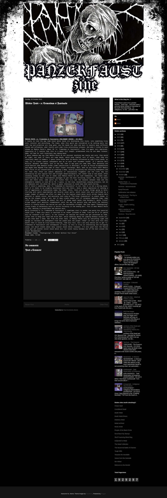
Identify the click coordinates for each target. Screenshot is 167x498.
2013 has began (128, 311)
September (122, 218)
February (122, 238)
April (120, 232)
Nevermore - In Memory (131, 357)
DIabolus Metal (120, 420)
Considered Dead (120, 409)
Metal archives (119, 423)
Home (67, 304)
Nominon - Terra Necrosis (126, 214)
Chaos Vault (119, 406)
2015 (119, 157)
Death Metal (119, 413)
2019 (119, 146)
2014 (119, 160)
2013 (119, 163)
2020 (119, 143)
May (120, 229)
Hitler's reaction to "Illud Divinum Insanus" (126, 210)
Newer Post (29, 304)
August (121, 220)
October (121, 175)
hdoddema (89, 493)
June (120, 226)
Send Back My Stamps (122, 434)
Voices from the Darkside (123, 458)
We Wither (118, 461)
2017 (119, 152)
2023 (119, 134)
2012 (119, 166)
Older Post (104, 304)
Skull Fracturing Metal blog (123, 437)
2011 (119, 244)
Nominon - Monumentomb (127, 186)
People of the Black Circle (123, 430)
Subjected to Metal (121, 441)
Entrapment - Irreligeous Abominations (131, 385)
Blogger (103, 493)
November (122, 172)
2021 (119, 140)
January (121, 241)
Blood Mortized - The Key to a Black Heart (127, 196)
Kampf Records (123, 189)
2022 (119, 137)
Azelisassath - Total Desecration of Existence (131, 370)
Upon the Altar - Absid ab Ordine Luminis (131, 298)
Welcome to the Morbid (122, 465)
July (120, 223)
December (122, 169)
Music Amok (119, 427)
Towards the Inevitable (122, 455)
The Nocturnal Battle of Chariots (125, 448)
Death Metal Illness (121, 416)
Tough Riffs (118, 451)
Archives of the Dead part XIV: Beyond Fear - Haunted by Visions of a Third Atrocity (131, 328)
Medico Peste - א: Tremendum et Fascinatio (127, 183)
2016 (119, 154)
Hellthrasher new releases (127, 192)
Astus (118, 119)
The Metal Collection (121, 444)
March (121, 235)
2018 (119, 149)
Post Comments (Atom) (70, 310)
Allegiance (126, 255)
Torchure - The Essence (131, 342)
